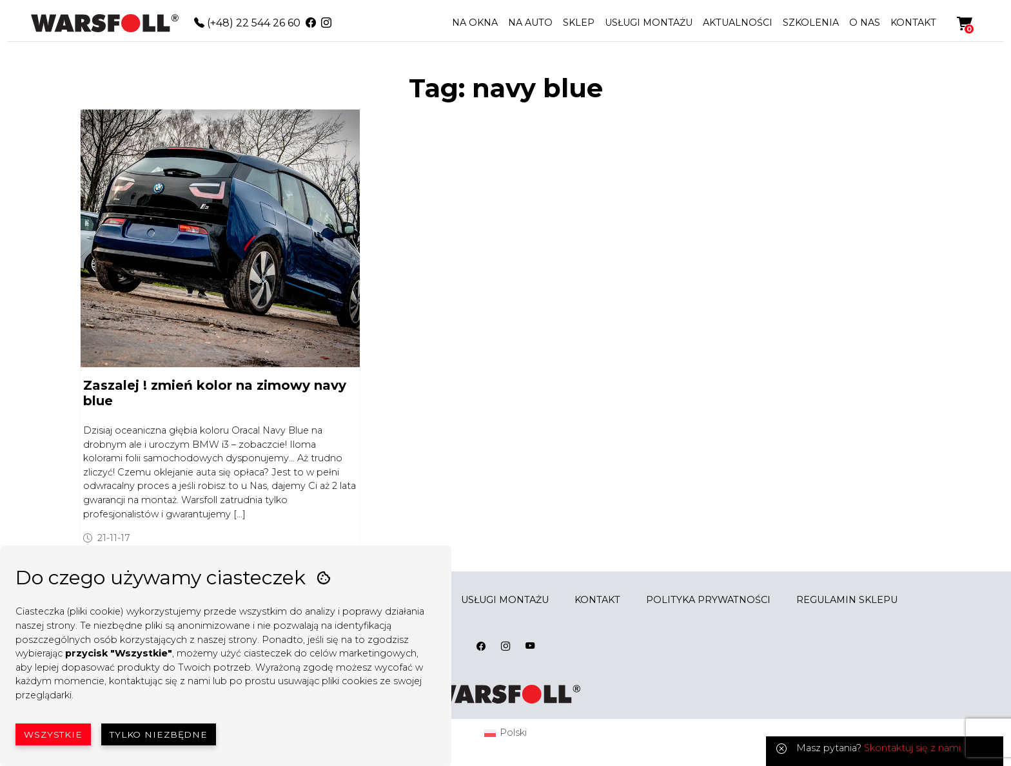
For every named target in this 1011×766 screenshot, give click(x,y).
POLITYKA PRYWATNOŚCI (708, 600)
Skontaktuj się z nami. (913, 748)
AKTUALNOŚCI (737, 22)
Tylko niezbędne (159, 734)
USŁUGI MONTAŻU (648, 22)
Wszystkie (53, 734)
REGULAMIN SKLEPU (847, 600)
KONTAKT (913, 22)
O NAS (864, 22)
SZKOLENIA (811, 22)
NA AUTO (530, 22)
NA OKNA (475, 22)
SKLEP (578, 22)
